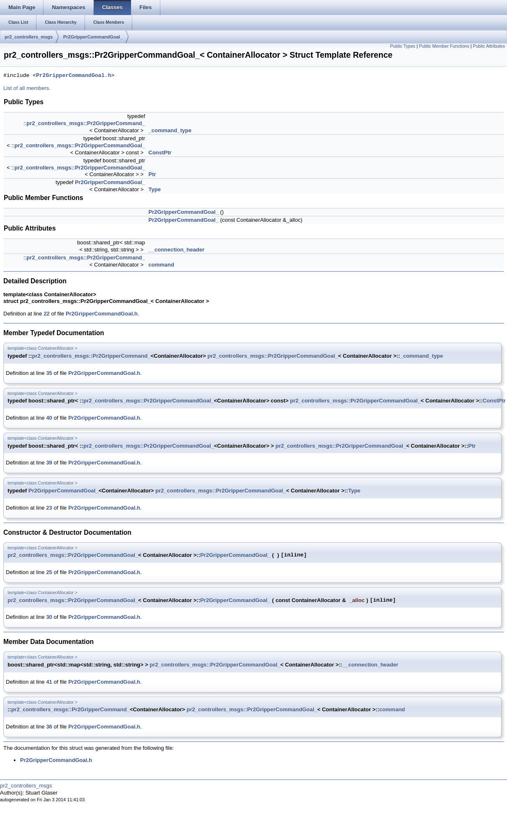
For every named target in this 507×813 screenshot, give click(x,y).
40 (49, 418)
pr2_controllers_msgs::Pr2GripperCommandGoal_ (79, 145)
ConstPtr (160, 152)
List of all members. (27, 88)
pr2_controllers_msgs (29, 36)
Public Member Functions (444, 46)
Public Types (402, 46)
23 (49, 508)
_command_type (170, 130)
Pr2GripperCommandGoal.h (73, 76)
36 (49, 726)
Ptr (152, 174)
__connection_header (177, 249)
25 (49, 572)
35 (49, 373)
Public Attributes (489, 46)
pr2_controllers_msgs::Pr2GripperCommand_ (85, 123)
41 (49, 682)
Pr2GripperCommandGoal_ (93, 36)
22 (46, 313)
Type (155, 189)
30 (49, 617)
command (161, 265)
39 (49, 462)
